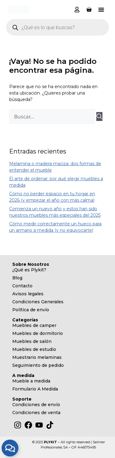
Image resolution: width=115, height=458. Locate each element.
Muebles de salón (32, 341)
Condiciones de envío (36, 404)
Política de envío (30, 309)
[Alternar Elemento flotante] (10, 448)
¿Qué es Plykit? (29, 270)
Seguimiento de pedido (38, 365)
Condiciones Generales (37, 302)
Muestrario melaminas (37, 357)
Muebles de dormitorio (37, 333)
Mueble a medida (31, 381)
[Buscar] (99, 116)
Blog (17, 278)
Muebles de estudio (34, 349)
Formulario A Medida (35, 389)
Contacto (22, 286)
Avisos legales (28, 294)
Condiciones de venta (36, 412)
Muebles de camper (34, 325)
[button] (101, 9)
